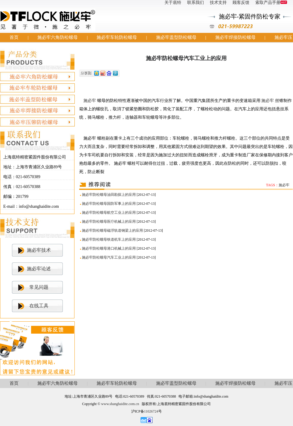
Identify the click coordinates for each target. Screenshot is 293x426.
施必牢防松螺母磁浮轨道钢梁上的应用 (112, 230)
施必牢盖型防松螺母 (176, 37)
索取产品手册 (271, 2)
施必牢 (90, 100)
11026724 (151, 411)
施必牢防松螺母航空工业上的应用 (109, 212)
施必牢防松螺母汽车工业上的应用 (109, 257)
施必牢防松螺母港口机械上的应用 (109, 248)
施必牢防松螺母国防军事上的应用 (109, 203)
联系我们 (195, 2)
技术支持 (218, 2)
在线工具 (38, 305)
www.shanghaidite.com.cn (120, 404)
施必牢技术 (39, 250)
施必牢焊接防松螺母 (235, 37)
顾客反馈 (241, 2)
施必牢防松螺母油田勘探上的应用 (109, 195)
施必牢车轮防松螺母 (117, 37)
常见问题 (38, 287)
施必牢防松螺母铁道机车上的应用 (109, 239)
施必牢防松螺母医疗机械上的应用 (109, 221)
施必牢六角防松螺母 (57, 37)
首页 (14, 37)
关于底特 (172, 2)
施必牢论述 (39, 268)
